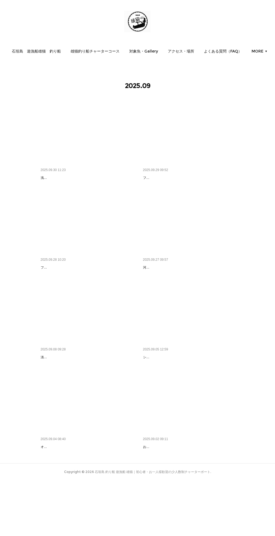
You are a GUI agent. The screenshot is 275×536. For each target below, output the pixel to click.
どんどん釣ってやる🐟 (60, 281)
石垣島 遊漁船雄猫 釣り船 (60, 51)
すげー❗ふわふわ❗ (161, 385)
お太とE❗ (152, 488)
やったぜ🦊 (50, 488)
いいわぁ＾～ (52, 385)
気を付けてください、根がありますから (75, 178)
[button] (60, 51)
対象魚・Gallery (167, 51)
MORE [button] (233, 51)
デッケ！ (150, 281)
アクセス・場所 (205, 51)
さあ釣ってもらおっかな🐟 (166, 178)
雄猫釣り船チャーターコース (118, 51)
